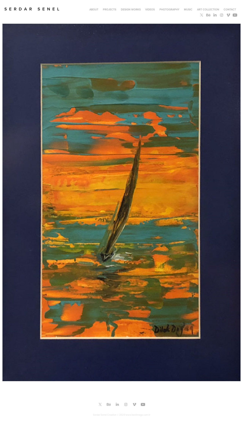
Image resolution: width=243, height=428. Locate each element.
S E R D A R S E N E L (31, 9)
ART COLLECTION (208, 9)
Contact (230, 9)
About (93, 9)
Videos (150, 9)
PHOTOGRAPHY (169, 9)
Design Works (131, 9)
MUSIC (188, 9)
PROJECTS (109, 9)
